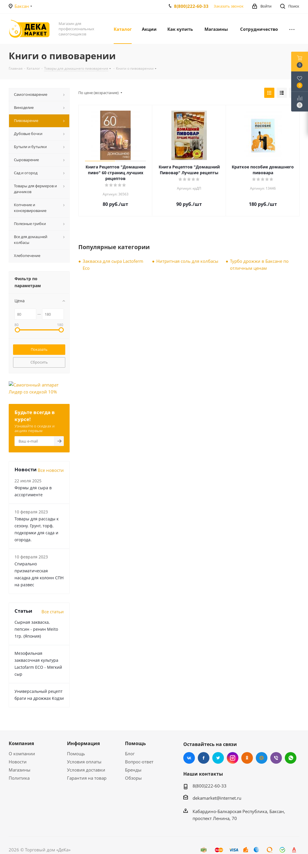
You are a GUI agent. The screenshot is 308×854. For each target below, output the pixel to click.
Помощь (76, 753)
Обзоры (133, 778)
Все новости (51, 470)
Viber (276, 758)
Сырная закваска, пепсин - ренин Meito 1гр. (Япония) (36, 629)
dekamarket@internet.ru (217, 798)
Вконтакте (189, 758)
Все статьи (52, 611)
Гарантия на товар (86, 778)
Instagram (232, 758)
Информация (83, 743)
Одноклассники (247, 758)
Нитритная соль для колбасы (187, 261)
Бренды (133, 770)
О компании (22, 753)
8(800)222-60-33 (191, 6)
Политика (19, 778)
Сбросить (39, 362)
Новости (18, 762)
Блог (130, 753)
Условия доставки (86, 770)
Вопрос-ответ (139, 762)
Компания (21, 743)
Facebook (203, 758)
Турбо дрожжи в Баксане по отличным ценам (259, 264)
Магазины (19, 770)
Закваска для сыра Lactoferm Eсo (113, 264)
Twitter (218, 758)
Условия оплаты (84, 762)
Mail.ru (261, 758)
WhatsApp (290, 758)
